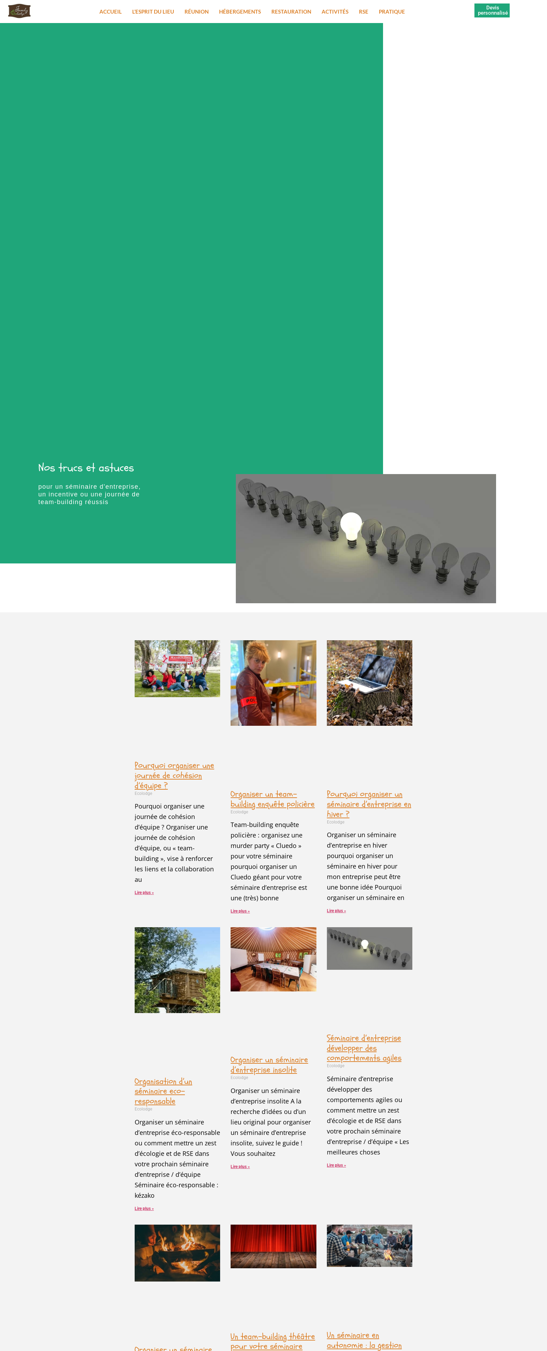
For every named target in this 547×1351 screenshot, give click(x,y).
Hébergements (240, 11)
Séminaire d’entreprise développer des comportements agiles (364, 1048)
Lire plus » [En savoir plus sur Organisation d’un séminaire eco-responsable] (144, 1208)
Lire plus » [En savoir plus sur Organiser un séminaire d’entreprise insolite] (240, 1166)
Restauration (291, 11)
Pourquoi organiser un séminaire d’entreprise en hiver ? (369, 804)
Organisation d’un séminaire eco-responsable (163, 1091)
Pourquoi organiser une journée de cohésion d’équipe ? (174, 775)
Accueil (110, 11)
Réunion (197, 11)
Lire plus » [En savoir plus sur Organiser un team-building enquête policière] (240, 911)
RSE (363, 11)
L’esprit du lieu (153, 11)
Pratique (392, 11)
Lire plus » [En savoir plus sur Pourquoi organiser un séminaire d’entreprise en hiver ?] (336, 910)
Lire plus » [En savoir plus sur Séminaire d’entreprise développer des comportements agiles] (336, 1165)
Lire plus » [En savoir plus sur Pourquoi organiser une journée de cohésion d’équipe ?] (144, 892)
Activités (335, 11)
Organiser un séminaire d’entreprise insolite (269, 1065)
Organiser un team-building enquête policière (273, 799)
